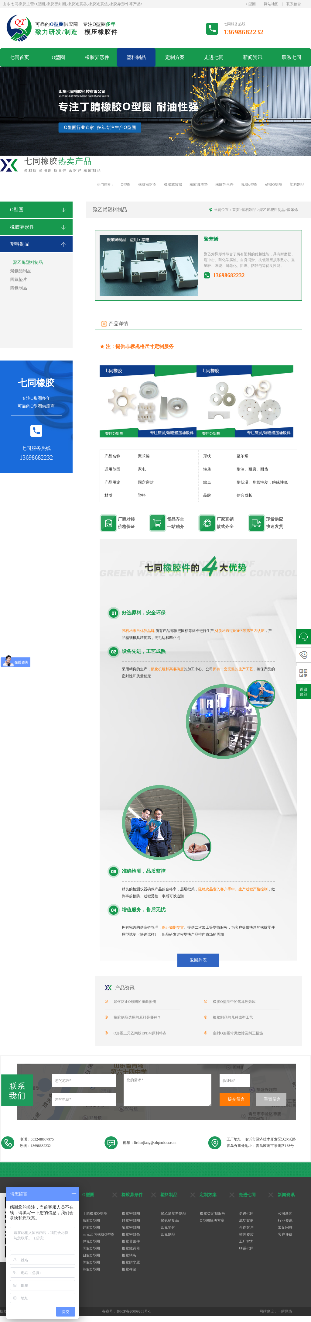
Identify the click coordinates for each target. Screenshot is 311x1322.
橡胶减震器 (173, 184)
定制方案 (175, 57)
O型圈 (251, 4)
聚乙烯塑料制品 (272, 210)
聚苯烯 (292, 210)
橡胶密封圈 (147, 184)
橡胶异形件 (97, 57)
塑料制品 (136, 57)
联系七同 (291, 57)
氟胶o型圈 (249, 184)
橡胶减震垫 (199, 184)
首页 (236, 210)
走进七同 (214, 57)
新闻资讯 (252, 57)
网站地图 (271, 4)
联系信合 (293, 4)
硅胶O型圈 (273, 184)
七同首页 (19, 57)
